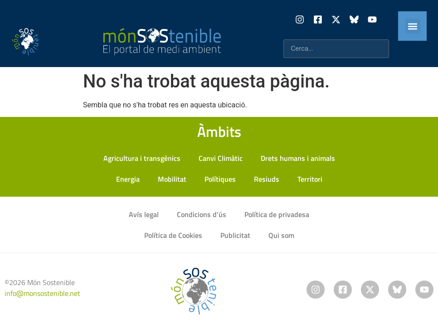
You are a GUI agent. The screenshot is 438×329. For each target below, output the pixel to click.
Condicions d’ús (201, 214)
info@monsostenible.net (42, 293)
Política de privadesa (276, 214)
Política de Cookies (173, 235)
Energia (128, 179)
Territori (309, 179)
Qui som (281, 235)
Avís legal (144, 214)
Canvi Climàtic (221, 158)
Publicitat (235, 235)
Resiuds (266, 179)
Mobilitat (172, 179)
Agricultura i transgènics (141, 158)
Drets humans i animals (298, 158)
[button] (412, 26)
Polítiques (220, 179)
